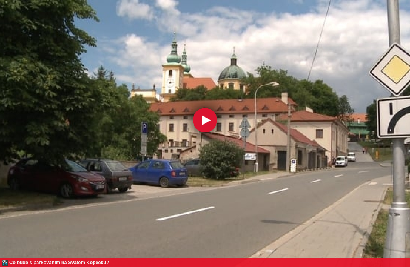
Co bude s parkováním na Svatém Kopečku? (59, 262)
